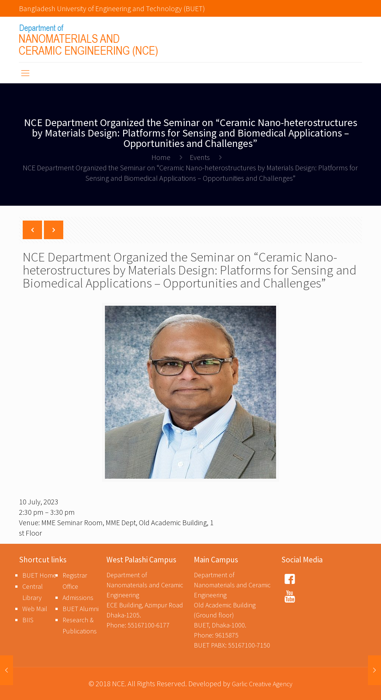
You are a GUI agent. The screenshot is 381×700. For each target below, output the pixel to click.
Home (160, 157)
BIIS (27, 620)
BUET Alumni (81, 608)
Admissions (78, 597)
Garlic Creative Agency (262, 684)
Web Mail (34, 608)
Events (200, 157)
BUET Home (39, 575)
